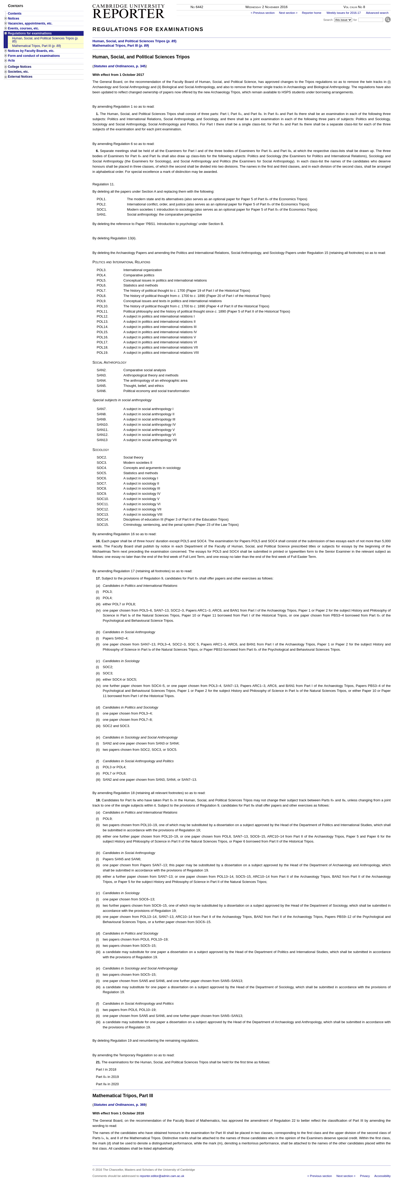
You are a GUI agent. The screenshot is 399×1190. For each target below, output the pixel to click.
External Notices (20, 76)
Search (327, 19)
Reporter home (311, 12)
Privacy (365, 1175)
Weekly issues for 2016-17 (344, 12)
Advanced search (377, 12)
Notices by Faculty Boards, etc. (31, 51)
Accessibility (382, 1175)
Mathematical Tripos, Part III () (36, 46)
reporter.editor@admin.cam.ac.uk (162, 1175)
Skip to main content (377, 1)
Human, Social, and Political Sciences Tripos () (45, 39)
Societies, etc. (18, 72)
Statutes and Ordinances (119, 66)
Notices (13, 18)
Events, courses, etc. (23, 28)
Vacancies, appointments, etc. (30, 23)
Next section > (288, 12)
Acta (11, 60)
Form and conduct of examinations (34, 56)
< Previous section (263, 12)
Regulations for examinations (30, 33)
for (355, 19)
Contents (14, 13)
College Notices (19, 67)
